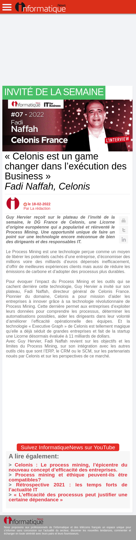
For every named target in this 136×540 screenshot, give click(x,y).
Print (123, 220)
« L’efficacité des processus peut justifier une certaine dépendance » (68, 497)
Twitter (123, 230)
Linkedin (123, 239)
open (7, 7)
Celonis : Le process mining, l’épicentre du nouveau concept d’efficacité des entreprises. (68, 467)
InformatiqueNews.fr (40, 7)
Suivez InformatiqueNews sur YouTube (68, 447)
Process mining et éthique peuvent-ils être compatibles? (68, 477)
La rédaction (40, 208)
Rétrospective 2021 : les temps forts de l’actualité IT (68, 487)
